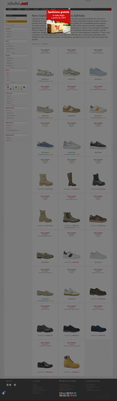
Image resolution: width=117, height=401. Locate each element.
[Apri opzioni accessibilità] (3, 393)
